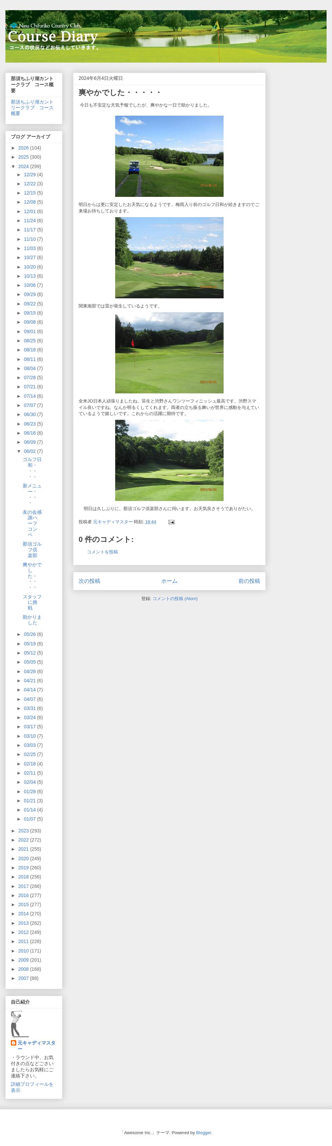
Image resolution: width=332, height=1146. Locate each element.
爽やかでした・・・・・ (32, 576)
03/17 (30, 726)
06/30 (30, 414)
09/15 (30, 313)
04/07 (30, 699)
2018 (24, 876)
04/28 (30, 671)
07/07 (30, 405)
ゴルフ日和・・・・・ (32, 468)
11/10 (30, 239)
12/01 (30, 211)
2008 (24, 969)
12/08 (30, 202)
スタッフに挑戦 (32, 602)
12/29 (30, 174)
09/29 (30, 294)
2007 (24, 978)
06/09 (30, 442)
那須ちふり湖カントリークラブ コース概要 (32, 107)
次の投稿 (89, 581)
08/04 (30, 368)
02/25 (30, 754)
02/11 (30, 773)
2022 (24, 840)
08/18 (30, 349)
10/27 (30, 257)
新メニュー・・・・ (32, 494)
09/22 (30, 303)
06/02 (30, 451)
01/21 (30, 800)
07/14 (30, 396)
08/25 (30, 340)
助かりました (32, 619)
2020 (24, 858)
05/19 (30, 643)
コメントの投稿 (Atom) (175, 598)
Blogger (203, 1132)
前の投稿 (249, 581)
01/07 (30, 819)
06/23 (30, 424)
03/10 (30, 736)
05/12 (30, 653)
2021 (24, 849)
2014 (24, 913)
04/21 (30, 680)
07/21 (30, 386)
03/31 (30, 708)
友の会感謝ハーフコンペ (32, 523)
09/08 (30, 322)
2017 (24, 886)
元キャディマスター (37, 1046)
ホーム (169, 581)
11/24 (30, 220)
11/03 (30, 248)
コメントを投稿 (102, 551)
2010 (24, 951)
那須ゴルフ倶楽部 (32, 549)
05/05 (30, 662)
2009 (24, 960)
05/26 (30, 634)
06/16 (30, 433)
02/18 (30, 763)
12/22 (30, 183)
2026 (24, 148)
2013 (24, 923)
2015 (24, 904)
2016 (24, 895)
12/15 (30, 193)
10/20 (30, 267)
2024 (24, 166)
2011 (24, 941)
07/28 (30, 377)
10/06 (30, 285)
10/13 (30, 276)
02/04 (30, 782)
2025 (24, 157)
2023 (24, 830)
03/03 (30, 745)
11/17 (30, 229)
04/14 (30, 689)
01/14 (30, 809)
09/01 (30, 331)
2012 (24, 932)
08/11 (30, 359)
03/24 (30, 717)
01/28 (30, 791)
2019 (24, 867)
